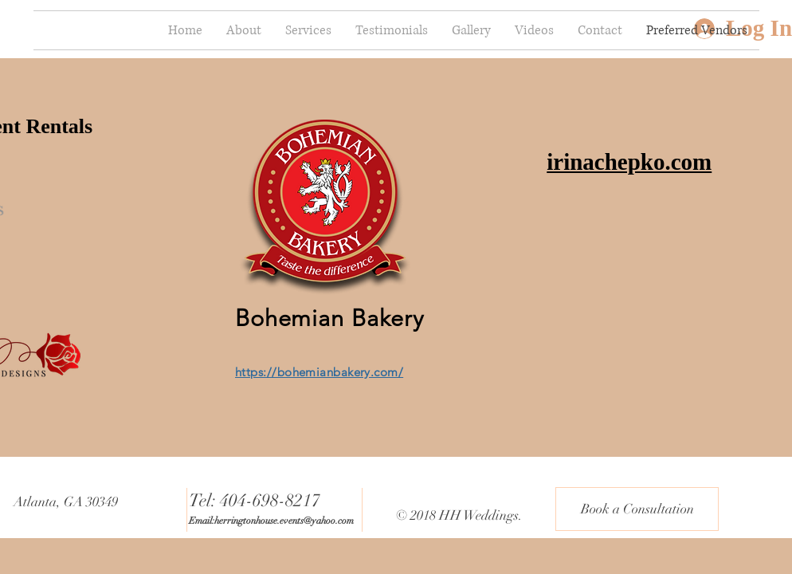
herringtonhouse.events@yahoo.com (284, 520)
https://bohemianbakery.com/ (319, 371)
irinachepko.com (629, 162)
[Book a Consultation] (637, 509)
